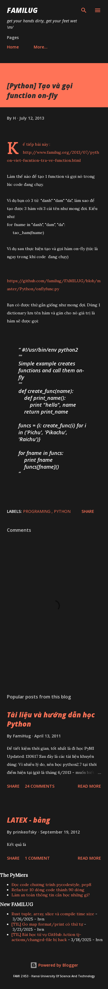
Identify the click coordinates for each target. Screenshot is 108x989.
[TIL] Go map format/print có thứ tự (47, 924)
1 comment (37, 858)
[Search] (83, 10)
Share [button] (88, 511)
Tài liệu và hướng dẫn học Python (51, 719)
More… (41, 47)
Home (13, 47)
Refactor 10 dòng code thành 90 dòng (48, 889)
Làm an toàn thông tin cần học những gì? (51, 895)
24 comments (39, 786)
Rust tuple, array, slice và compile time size (53, 913)
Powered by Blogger (54, 965)
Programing (37, 511)
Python (62, 511)
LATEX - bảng (28, 820)
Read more (89, 786)
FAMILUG (22, 10)
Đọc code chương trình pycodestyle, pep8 (51, 884)
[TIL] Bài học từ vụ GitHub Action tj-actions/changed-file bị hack (46, 937)
